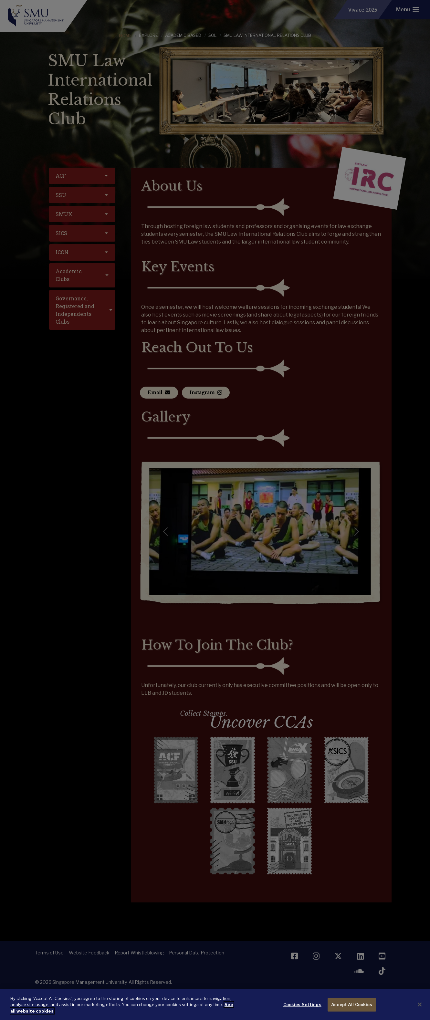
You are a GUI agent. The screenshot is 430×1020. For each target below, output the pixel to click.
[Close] (420, 1010)
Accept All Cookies (351, 1009)
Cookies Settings (302, 1009)
